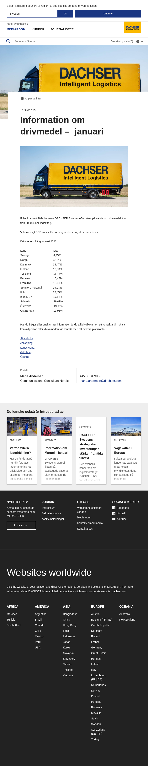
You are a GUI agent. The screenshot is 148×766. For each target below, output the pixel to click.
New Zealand (127, 619)
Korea (66, 647)
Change (108, 13)
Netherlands (98, 685)
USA (37, 647)
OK (65, 13)
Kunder (38, 29)
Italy (93, 669)
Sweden (96, 724)
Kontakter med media (90, 523)
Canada (39, 625)
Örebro (24, 356)
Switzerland (98, 729)
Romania (96, 707)
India (66, 630)
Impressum (48, 507)
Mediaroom (16, 29)
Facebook (120, 507)
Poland (95, 696)
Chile (38, 630)
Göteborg (25, 352)
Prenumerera (21, 525)
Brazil (38, 619)
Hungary (96, 658)
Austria (95, 614)
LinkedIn (119, 513)
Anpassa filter (30, 98)
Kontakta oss (85, 528)
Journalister (62, 29)
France (95, 641)
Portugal (96, 701)
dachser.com (119, 591)
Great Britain (98, 653)
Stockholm (26, 338)
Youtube (119, 519)
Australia (124, 614)
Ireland (95, 664)
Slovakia (96, 712)
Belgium (96, 619)
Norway (95, 690)
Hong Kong (70, 625)
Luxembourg (98, 675)
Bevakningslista (122, 41)
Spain (94, 718)
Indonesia (69, 636)
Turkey (95, 739)
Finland (95, 636)
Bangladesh (70, 614)
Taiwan (67, 664)
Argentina (40, 614)
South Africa (14, 625)
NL (109, 619)
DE (99, 679)
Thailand (68, 669)
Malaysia (68, 653)
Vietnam (68, 675)
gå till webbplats (18, 24)
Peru (38, 641)
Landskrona (27, 347)
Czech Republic (100, 625)
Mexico (39, 636)
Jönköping (26, 343)
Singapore (69, 658)
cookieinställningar (53, 519)
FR (104, 619)
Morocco (12, 614)
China (66, 619)
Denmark (96, 630)
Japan (66, 641)
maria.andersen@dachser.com (101, 380)
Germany (96, 647)
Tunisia (11, 619)
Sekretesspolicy (51, 513)
